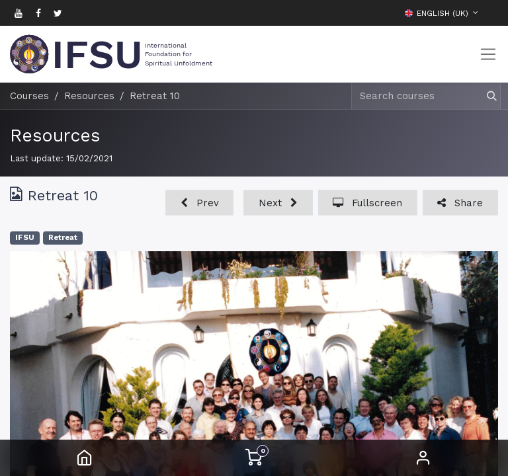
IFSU (24, 237)
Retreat (62, 237)
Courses (29, 96)
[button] (488, 12)
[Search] (486, 96)
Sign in (423, 458)
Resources (55, 135)
